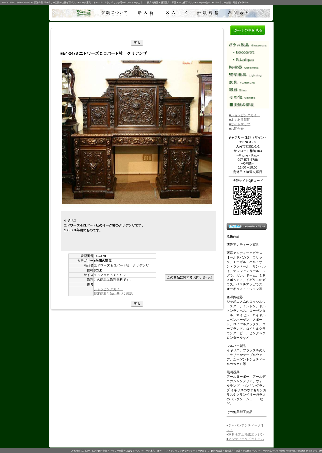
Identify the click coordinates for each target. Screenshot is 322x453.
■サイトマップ (240, 124)
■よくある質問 (240, 120)
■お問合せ (236, 128)
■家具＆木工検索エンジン (245, 434)
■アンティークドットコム (245, 439)
